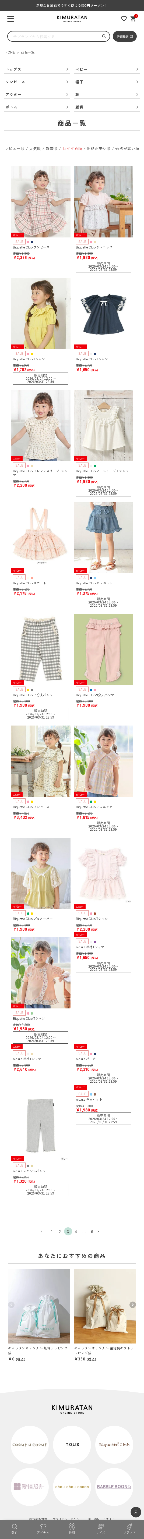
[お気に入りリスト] (124, 18)
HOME (10, 52)
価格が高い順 (127, 148)
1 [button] (52, 1231)
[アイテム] (43, 1528)
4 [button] (76, 1231)
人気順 (35, 148)
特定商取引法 (38, 1519)
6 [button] (92, 1231)
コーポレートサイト (101, 1519)
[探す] (14, 1528)
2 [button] (60, 1231)
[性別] (72, 1528)
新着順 (52, 148)
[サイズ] (100, 1528)
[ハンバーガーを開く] (10, 19)
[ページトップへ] (136, 1512)
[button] (44, 1232)
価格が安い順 (99, 148)
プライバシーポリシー (67, 1519)
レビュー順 (15, 148)
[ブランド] (129, 1528)
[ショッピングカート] (133, 18)
